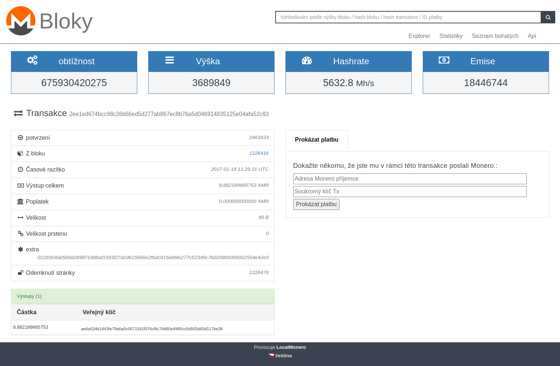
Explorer (419, 36)
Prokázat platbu (316, 139)
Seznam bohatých (495, 36)
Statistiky (451, 36)
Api (532, 36)
